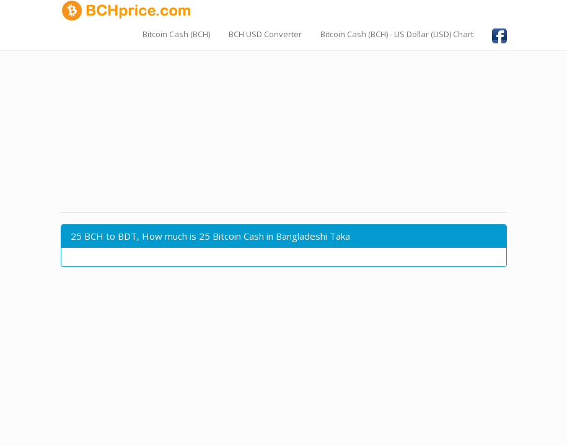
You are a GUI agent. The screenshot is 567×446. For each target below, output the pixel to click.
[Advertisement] (284, 121)
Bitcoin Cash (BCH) (176, 34)
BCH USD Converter (265, 34)
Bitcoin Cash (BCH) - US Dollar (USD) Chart (396, 34)
